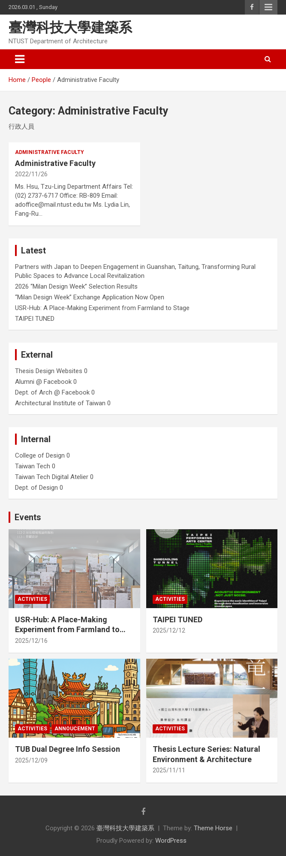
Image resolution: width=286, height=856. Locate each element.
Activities (32, 599)
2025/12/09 (31, 760)
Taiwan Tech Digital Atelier (51, 477)
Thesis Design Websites (48, 371)
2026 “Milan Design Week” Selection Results (76, 286)
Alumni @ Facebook (43, 382)
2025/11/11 (169, 770)
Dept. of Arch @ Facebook (52, 392)
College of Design (40, 455)
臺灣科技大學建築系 (70, 27)
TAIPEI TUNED (34, 319)
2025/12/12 (169, 630)
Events (28, 517)
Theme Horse (213, 828)
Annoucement (74, 729)
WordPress (171, 840)
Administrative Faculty (49, 152)
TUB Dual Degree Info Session (67, 749)
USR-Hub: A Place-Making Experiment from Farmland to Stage (102, 308)
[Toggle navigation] (20, 59)
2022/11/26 (31, 174)
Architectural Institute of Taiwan (60, 403)
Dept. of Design (36, 487)
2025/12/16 (31, 640)
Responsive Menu (268, 7)
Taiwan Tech (32, 466)
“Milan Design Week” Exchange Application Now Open (89, 297)
